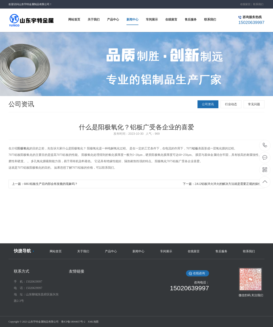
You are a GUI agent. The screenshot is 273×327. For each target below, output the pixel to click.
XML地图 (93, 321)
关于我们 (83, 251)
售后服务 (221, 251)
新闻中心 (138, 251)
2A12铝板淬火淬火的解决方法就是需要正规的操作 (228, 183)
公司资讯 (208, 104)
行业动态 (231, 104)
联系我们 (258, 4)
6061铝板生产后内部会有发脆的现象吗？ (51, 183)
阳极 (20, 148)
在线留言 (245, 4)
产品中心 (111, 251)
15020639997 (265, 145)
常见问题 (254, 104)
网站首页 (56, 251)
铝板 (195, 148)
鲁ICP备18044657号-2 (73, 321)
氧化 (26, 148)
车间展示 (166, 251)
